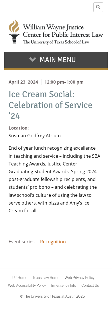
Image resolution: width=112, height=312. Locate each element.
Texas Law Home (45, 278)
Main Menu (58, 60)
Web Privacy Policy (79, 278)
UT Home (19, 278)
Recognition (53, 241)
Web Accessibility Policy (27, 285)
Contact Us (90, 285)
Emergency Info (63, 285)
